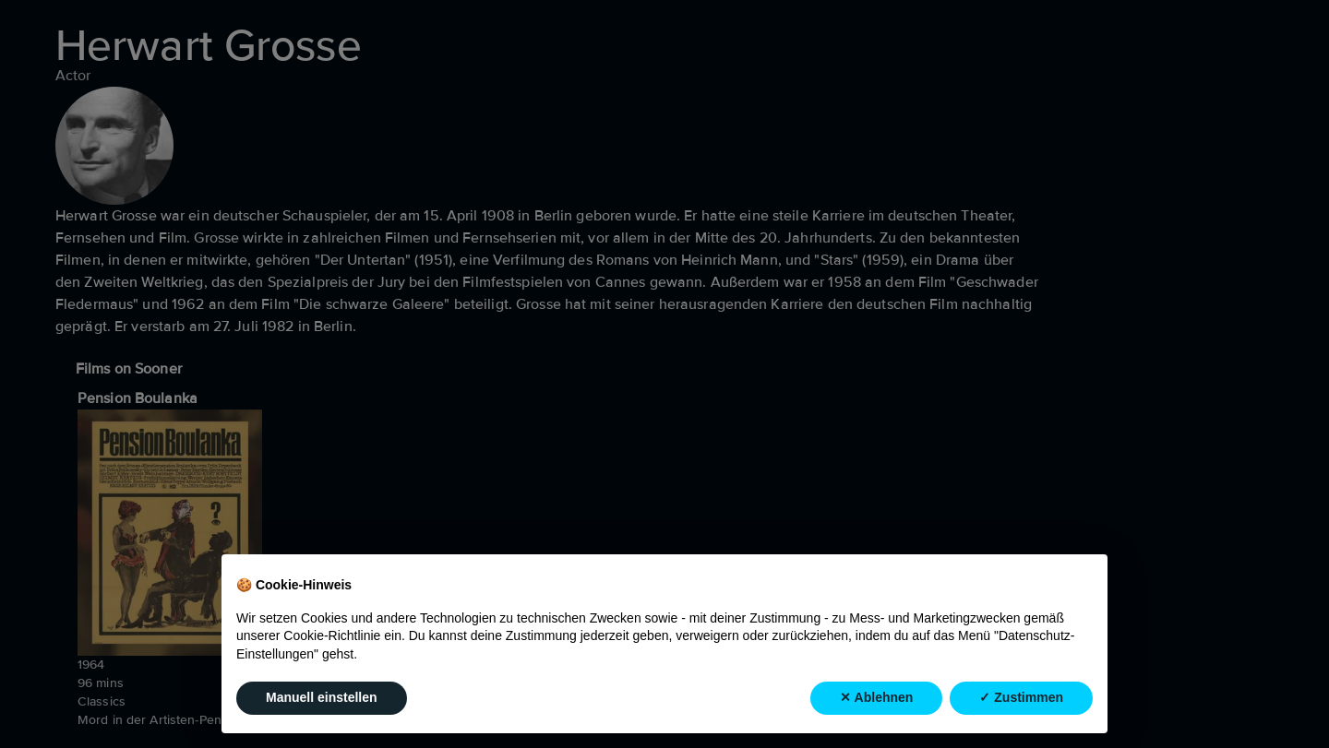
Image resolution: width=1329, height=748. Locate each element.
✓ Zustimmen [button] (1021, 697)
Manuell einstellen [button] (321, 697)
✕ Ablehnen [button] (876, 697)
